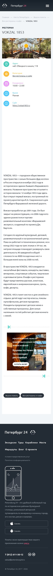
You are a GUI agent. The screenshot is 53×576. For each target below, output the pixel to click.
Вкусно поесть (12, 395)
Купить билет (20, 364)
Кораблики (31, 442)
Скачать (17, 523)
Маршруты (11, 449)
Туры (21, 442)
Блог (21, 449)
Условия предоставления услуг (17, 456)
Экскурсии (11, 442)
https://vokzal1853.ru (21, 105)
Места (42, 442)
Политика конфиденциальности (17, 460)
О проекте (31, 449)
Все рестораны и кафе (22, 75)
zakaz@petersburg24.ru (15, 559)
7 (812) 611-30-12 (14, 554)
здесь (26, 543)
